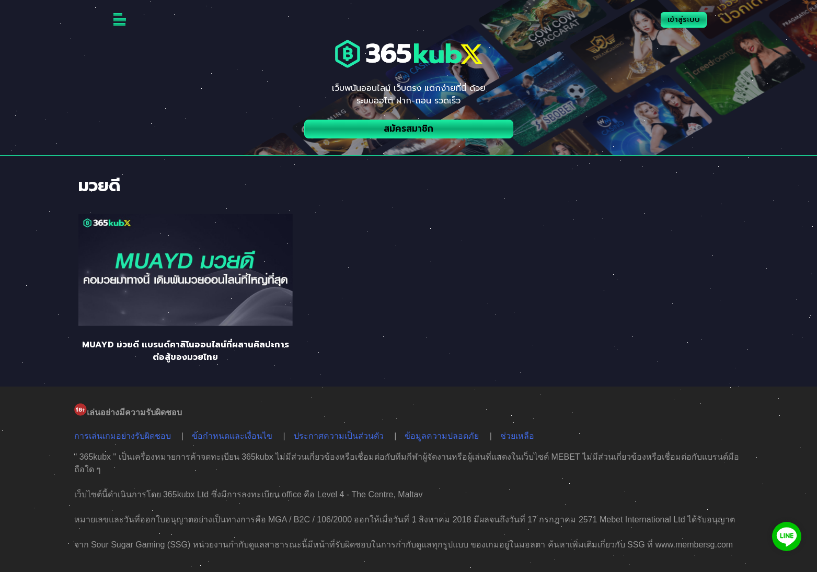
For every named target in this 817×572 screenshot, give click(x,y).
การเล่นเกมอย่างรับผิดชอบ (122, 435)
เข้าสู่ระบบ (684, 19)
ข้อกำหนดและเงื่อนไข (232, 435)
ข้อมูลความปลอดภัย (442, 435)
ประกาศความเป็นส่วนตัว (339, 435)
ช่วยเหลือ (517, 435)
